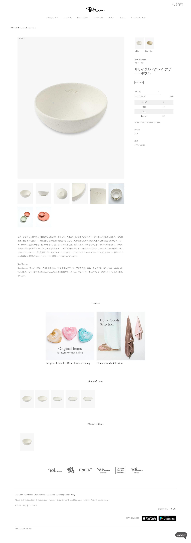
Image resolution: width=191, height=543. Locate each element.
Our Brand (28, 495)
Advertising (42, 500)
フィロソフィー (52, 18)
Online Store (20, 28)
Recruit (52, 500)
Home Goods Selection (110, 363)
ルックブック (82, 18)
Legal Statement (76, 500)
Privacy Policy (90, 500)
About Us (18, 500)
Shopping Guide (63, 495)
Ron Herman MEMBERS (45, 495)
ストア (111, 18)
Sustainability (30, 500)
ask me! (181, 535)
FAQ (73, 495)
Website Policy (20, 505)
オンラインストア (138, 18)
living (28, 28)
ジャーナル (98, 18)
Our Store (19, 495)
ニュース (67, 18)
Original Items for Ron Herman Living (68, 363)
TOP (12, 28)
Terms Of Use (62, 500)
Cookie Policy (103, 500)
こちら (157, 123)
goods (34, 28)
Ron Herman (23, 264)
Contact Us (33, 505)
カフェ (122, 18)
